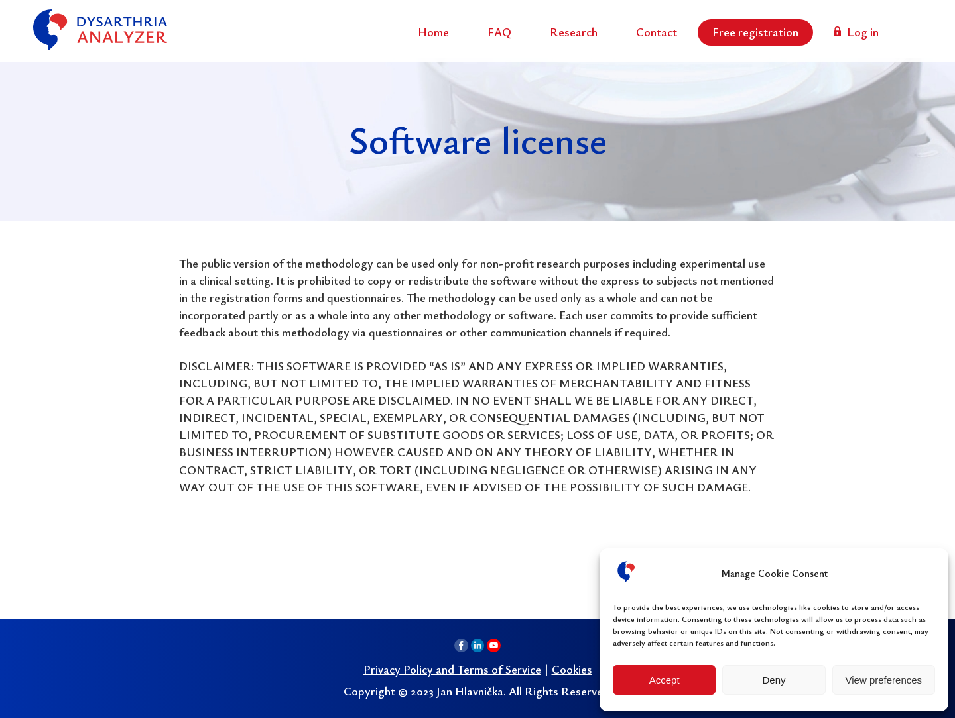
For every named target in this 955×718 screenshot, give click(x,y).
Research (574, 32)
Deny (773, 680)
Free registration (755, 32)
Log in (863, 32)
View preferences (884, 680)
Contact (656, 32)
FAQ (499, 32)
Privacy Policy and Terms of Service (452, 669)
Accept (664, 680)
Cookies (572, 669)
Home (433, 32)
